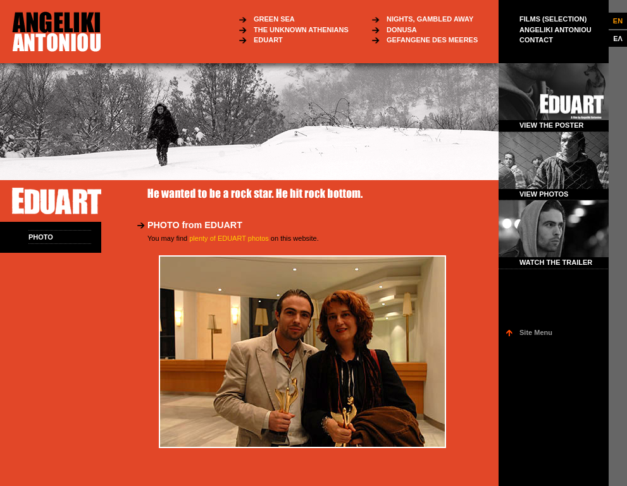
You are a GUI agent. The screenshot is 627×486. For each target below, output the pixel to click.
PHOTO (40, 237)
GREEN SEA (274, 19)
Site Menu (535, 332)
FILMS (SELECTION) (553, 19)
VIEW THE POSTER (551, 125)
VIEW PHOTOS (543, 194)
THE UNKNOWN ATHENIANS (301, 29)
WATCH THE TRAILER (555, 262)
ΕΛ (618, 38)
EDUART (268, 40)
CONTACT (536, 40)
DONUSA (402, 29)
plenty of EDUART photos (229, 238)
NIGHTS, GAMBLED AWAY (430, 19)
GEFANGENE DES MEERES (432, 40)
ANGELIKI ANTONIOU (555, 29)
